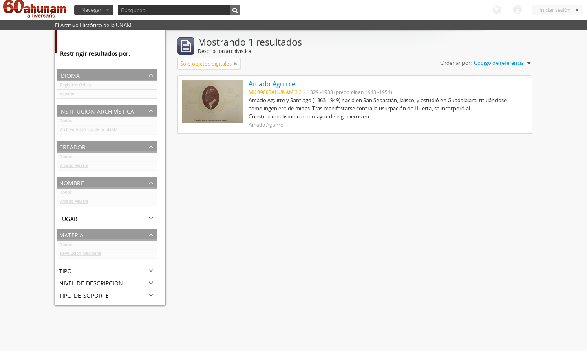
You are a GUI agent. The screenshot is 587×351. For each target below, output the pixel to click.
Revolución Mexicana (80, 255)
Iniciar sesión (555, 9)
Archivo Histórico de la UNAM (88, 131)
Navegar (91, 9)
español (67, 95)
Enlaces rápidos (517, 10)
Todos (66, 122)
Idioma (497, 10)
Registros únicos (76, 86)
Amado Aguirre (74, 167)
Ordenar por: (456, 62)
